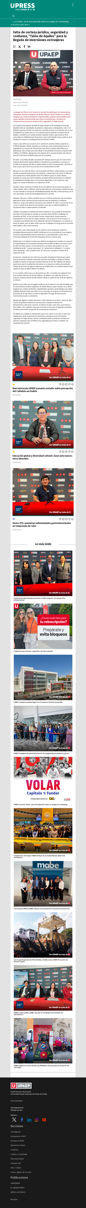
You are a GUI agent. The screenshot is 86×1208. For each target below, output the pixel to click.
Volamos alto (16, 1163)
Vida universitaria (17, 1159)
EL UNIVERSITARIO (17, 1188)
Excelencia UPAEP (17, 1141)
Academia (14, 1150)
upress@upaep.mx (17, 1108)
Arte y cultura (16, 1168)
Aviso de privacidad (16, 1101)
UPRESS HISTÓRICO (18, 1192)
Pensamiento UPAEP (18, 1136)
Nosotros (14, 1199)
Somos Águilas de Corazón (21, 1172)
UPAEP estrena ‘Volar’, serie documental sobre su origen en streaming (39, 21)
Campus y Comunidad (19, 1154)
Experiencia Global (18, 1145)
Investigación (16, 1132)
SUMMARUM (15, 1183)
